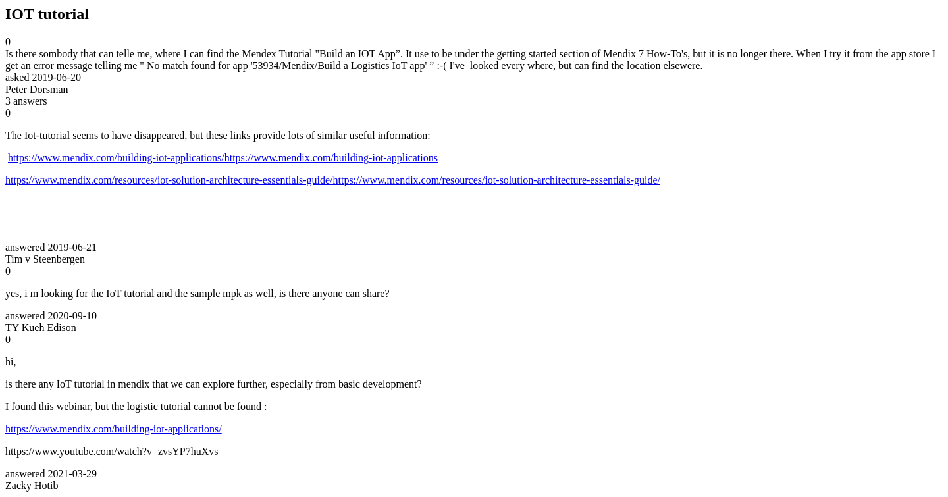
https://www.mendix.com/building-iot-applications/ (113, 428)
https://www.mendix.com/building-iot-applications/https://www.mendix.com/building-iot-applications (223, 157)
